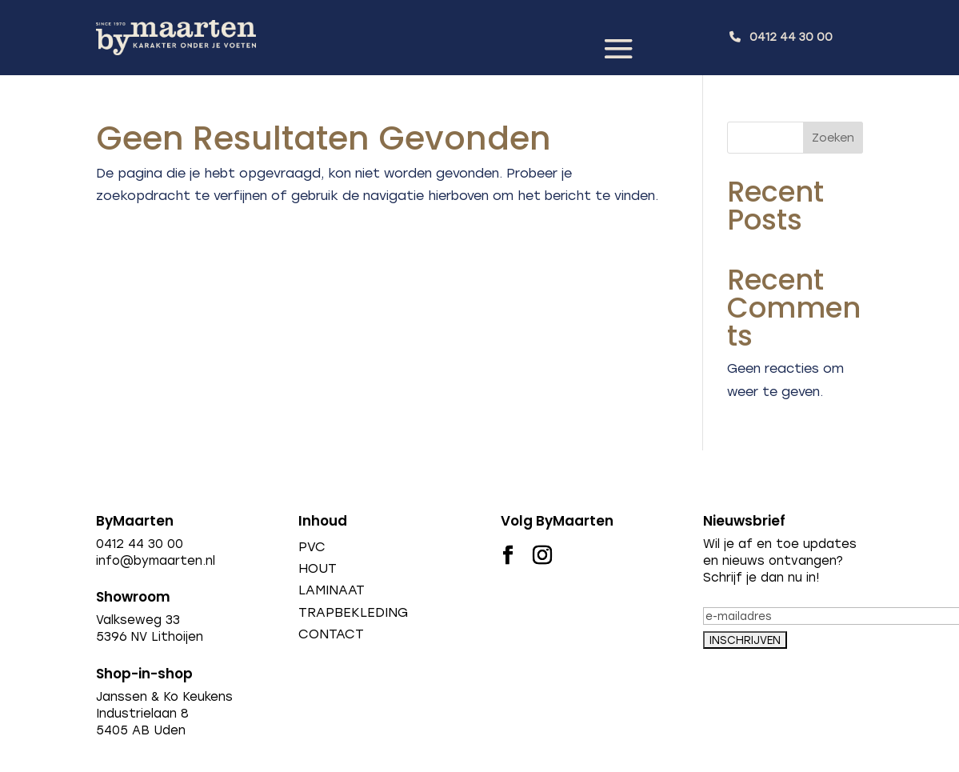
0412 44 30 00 (791, 38)
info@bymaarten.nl (155, 561)
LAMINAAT (331, 590)
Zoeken (833, 138)
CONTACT (331, 634)
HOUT (317, 568)
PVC (312, 546)
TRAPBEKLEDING (353, 612)
